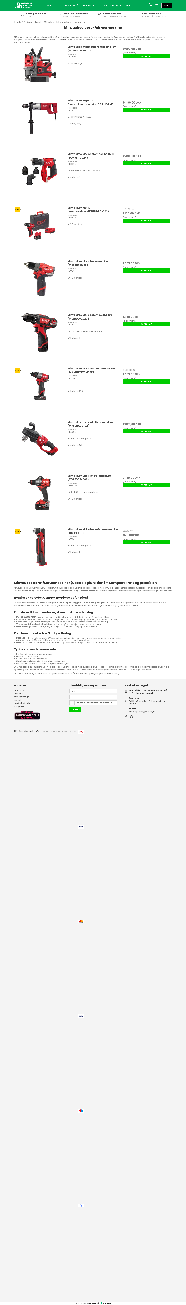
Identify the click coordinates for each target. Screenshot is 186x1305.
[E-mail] (93, 696)
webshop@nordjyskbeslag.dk (142, 711)
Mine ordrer (19, 690)
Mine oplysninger (21, 696)
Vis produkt (146, 56)
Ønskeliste (19, 693)
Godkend (75, 709)
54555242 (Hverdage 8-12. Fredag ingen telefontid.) (147, 702)
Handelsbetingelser (23, 703)
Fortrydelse (19, 706)
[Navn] (93, 691)
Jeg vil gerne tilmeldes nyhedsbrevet (94, 702)
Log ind (17, 700)
